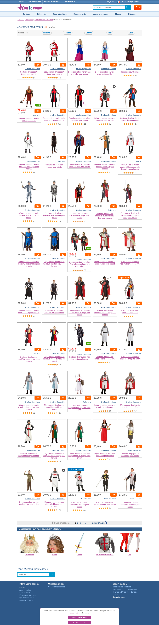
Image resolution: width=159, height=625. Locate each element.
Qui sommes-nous (26, 598)
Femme (68, 33)
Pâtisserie (41, 14)
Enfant (89, 33)
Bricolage (132, 14)
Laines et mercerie (100, 14)
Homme (46, 33)
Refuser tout (80, 623)
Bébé (131, 33)
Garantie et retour (26, 600)
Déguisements (79, 14)
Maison (118, 14)
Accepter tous (79, 618)
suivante (99, 523)
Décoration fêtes (60, 14)
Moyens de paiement (52, 2)
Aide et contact (69, 2)
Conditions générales (56, 587)
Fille (110, 33)
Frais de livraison (34, 2)
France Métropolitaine (128, 2)
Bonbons (26, 14)
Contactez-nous (118, 597)
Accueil (21, 2)
